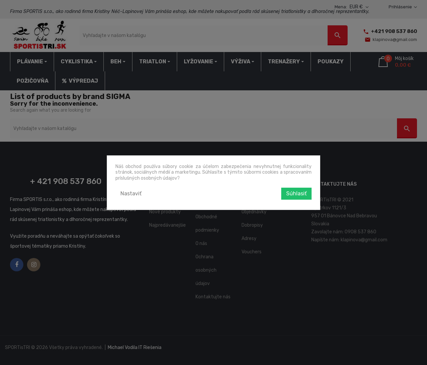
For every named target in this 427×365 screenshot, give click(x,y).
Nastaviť (130, 193)
